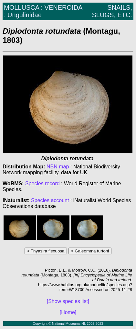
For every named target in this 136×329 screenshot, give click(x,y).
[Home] (68, 312)
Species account (50, 200)
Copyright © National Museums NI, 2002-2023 (68, 323)
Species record (42, 183)
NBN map (58, 166)
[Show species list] (68, 301)
